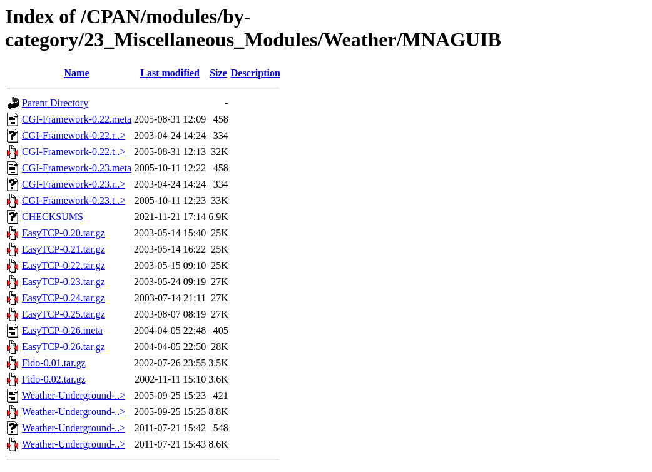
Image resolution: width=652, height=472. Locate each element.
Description (255, 73)
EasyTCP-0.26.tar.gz (63, 346)
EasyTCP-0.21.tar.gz (63, 249)
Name (76, 73)
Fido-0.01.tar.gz (54, 363)
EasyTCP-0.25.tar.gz (63, 314)
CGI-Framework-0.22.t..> (73, 151)
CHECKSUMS (52, 216)
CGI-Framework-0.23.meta (76, 168)
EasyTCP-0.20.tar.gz (63, 233)
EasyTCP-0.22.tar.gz (63, 265)
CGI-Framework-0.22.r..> (73, 135)
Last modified (170, 73)
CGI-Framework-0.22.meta (76, 119)
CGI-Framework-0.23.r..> (73, 184)
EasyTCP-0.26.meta (62, 330)
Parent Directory (55, 103)
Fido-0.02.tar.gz (54, 379)
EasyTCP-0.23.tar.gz (63, 281)
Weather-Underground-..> (73, 395)
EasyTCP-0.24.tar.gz (63, 298)
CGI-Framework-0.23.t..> (73, 200)
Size (218, 73)
